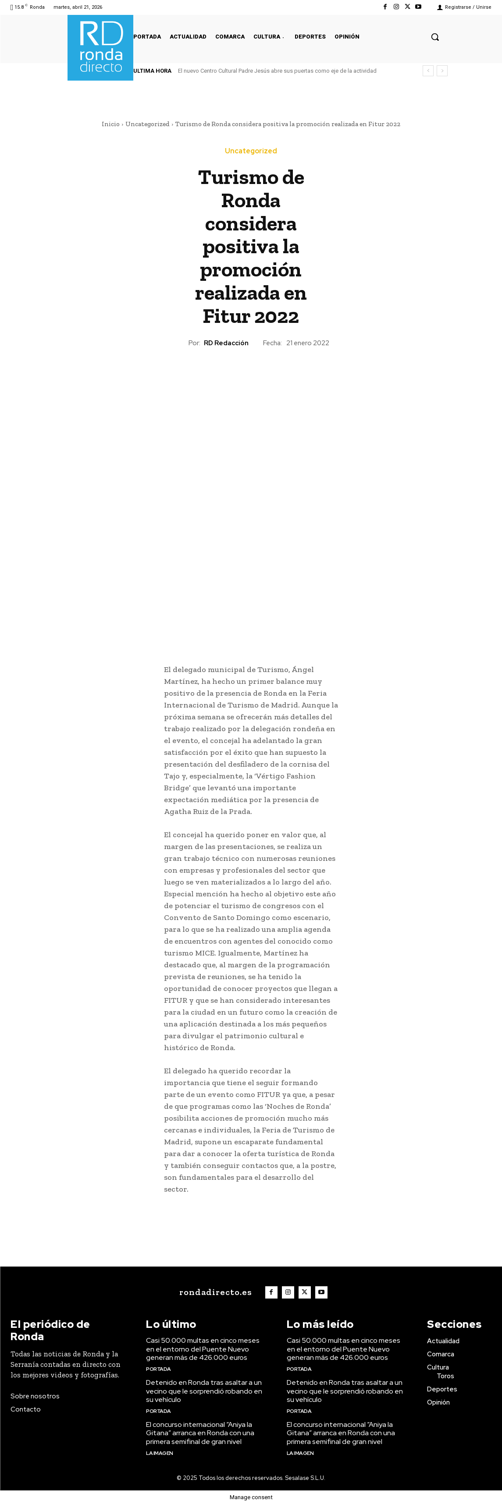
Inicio (111, 124)
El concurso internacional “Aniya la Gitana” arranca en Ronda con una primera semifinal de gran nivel (200, 1433)
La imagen (159, 1453)
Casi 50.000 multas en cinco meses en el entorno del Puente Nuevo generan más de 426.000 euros (203, 1349)
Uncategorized (147, 124)
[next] (442, 70)
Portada (158, 1369)
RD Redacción (226, 343)
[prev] (428, 70)
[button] (435, 37)
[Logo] (213, 1292)
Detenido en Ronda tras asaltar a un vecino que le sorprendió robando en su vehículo (204, 1391)
